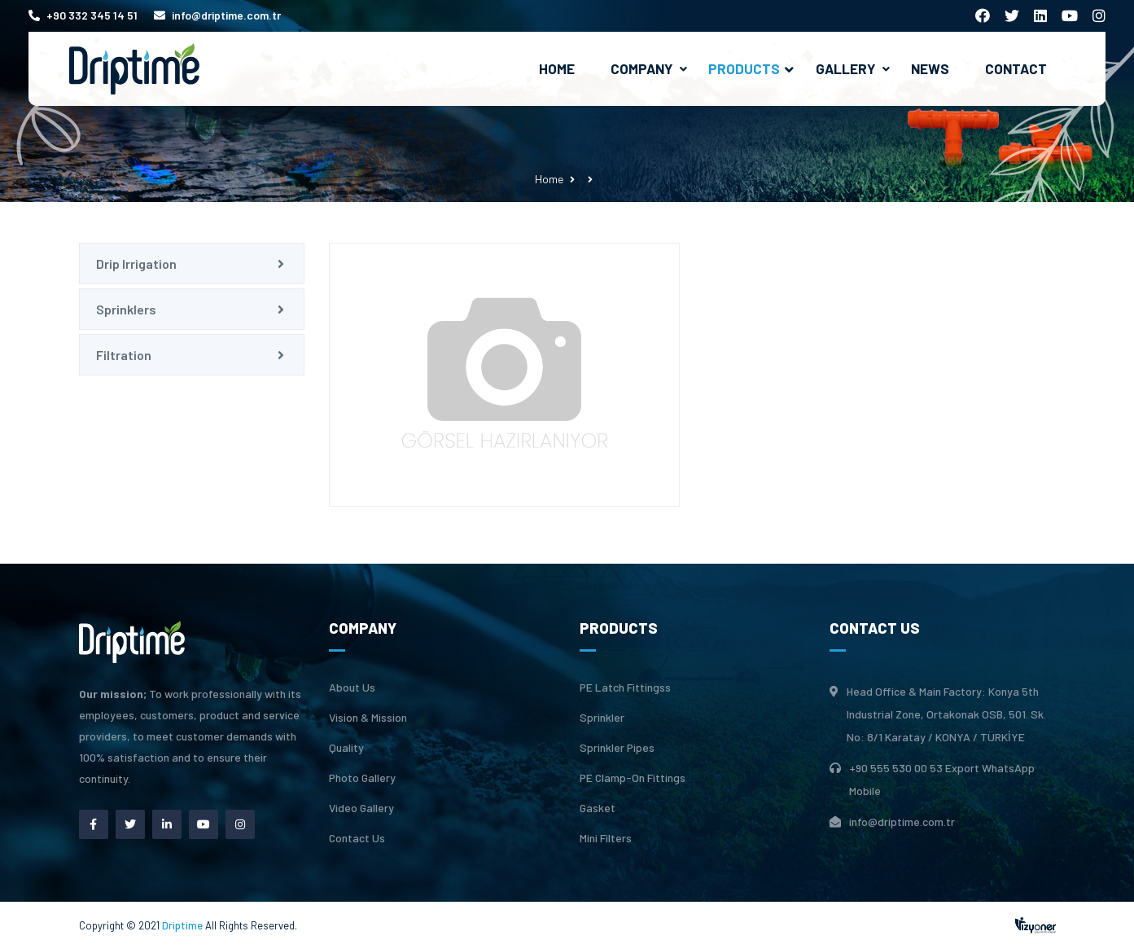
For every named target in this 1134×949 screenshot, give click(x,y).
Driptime (183, 925)
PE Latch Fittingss (625, 687)
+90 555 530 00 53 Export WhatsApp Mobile (942, 779)
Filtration (123, 354)
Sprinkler (602, 717)
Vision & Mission (368, 717)
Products (751, 68)
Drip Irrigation (136, 263)
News (930, 68)
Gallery (845, 68)
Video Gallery (361, 808)
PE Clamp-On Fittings (632, 778)
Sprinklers (126, 309)
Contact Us (357, 838)
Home (557, 68)
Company (641, 68)
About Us (352, 687)
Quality (346, 747)
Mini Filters (606, 838)
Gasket (597, 808)
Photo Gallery (362, 778)
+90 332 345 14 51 (83, 15)
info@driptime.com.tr (217, 15)
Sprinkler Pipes (617, 747)
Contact (1016, 68)
